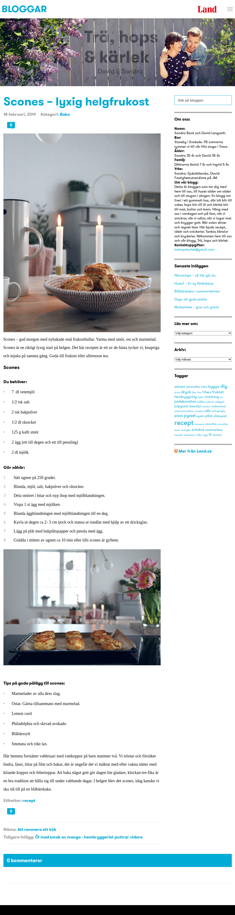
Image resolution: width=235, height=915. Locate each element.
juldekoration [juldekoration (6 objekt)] (185, 401)
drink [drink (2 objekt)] (177, 392)
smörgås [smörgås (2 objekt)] (186, 430)
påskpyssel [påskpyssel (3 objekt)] (220, 416)
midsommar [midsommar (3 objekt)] (218, 406)
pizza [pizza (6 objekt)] (178, 415)
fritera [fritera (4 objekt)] (206, 392)
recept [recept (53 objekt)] (183, 422)
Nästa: (9, 829)
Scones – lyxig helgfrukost (76, 101)
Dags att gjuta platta (190, 299)
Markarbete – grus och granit (196, 307)
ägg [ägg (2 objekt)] (205, 434)
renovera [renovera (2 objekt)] (199, 424)
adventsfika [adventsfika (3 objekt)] (193, 386)
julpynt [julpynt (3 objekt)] (219, 401)
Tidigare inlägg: (18, 837)
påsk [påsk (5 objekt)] (209, 416)
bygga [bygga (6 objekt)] (213, 386)
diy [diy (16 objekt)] (223, 386)
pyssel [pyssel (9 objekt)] (190, 415)
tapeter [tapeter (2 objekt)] (178, 434)
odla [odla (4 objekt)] (207, 411)
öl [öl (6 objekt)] (210, 434)
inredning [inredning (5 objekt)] (211, 396)
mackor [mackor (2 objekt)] (206, 406)
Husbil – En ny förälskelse (194, 283)
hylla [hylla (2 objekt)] (201, 397)
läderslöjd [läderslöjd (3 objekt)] (195, 406)
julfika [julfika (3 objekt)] (201, 401)
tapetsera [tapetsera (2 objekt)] (190, 434)
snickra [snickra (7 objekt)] (198, 429)
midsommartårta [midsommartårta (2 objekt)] (184, 411)
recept (28, 800)
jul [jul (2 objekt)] (221, 397)
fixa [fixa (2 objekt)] (199, 392)
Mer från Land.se (195, 451)
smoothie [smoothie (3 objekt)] (211, 424)
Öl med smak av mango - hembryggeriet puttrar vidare (89, 837)
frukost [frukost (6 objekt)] (218, 392)
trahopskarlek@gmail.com (194, 249)
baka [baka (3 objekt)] (204, 386)
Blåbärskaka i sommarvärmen (197, 291)
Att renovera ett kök (36, 829)
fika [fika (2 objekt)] (194, 392)
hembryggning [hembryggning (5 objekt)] (185, 396)
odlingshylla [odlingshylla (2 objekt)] (218, 411)
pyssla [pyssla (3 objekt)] (200, 416)
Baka (65, 114)
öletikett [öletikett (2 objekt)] (217, 434)
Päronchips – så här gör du (194, 275)
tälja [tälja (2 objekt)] (199, 434)
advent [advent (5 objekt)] (179, 386)
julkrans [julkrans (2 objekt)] (210, 401)
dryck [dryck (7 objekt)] (186, 391)
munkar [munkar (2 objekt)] (199, 411)
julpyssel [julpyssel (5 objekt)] (181, 406)
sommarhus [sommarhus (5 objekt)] (214, 430)
